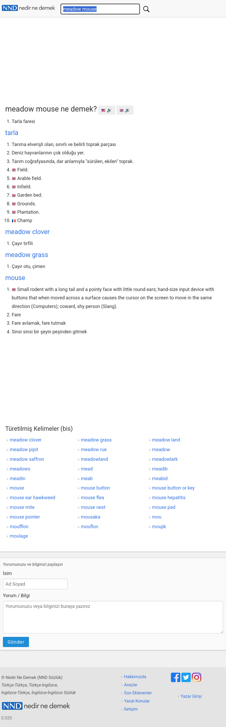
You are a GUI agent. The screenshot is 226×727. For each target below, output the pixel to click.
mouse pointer (25, 517)
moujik (159, 526)
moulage (19, 536)
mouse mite (22, 507)
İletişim (131, 709)
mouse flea (92, 497)
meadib (160, 469)
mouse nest (93, 507)
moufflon (19, 526)
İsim (7, 573)
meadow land (166, 440)
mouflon (89, 526)
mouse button (95, 488)
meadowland (94, 459)
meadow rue (94, 449)
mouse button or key (173, 488)
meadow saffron (27, 459)
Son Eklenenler (138, 692)
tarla (11, 133)
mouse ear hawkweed (32, 497)
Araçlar (131, 684)
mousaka (90, 517)
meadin (17, 478)
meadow (161, 449)
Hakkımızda (135, 676)
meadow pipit (24, 449)
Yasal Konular (137, 701)
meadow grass (26, 255)
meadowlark (165, 459)
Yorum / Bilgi (16, 595)
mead (87, 469)
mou (157, 517)
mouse (15, 278)
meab (87, 478)
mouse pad (163, 507)
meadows (20, 469)
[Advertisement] (115, 59)
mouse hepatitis (169, 497)
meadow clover (27, 232)
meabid (160, 478)
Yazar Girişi (191, 696)
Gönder (16, 642)
